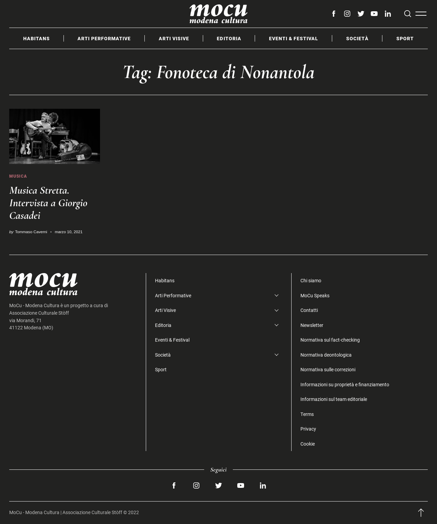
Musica (18, 176)
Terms (307, 414)
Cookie (307, 443)
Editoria (229, 38)
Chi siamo (310, 280)
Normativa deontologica (326, 354)
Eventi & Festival (293, 38)
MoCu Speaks (314, 295)
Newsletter (311, 325)
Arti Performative (104, 38)
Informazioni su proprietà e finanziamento (344, 384)
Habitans (36, 38)
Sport (405, 38)
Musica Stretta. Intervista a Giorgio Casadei (48, 202)
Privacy (308, 428)
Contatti (309, 310)
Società (357, 38)
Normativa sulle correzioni (327, 369)
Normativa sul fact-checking (330, 339)
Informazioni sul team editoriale (333, 399)
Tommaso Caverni (31, 231)
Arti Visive (174, 38)
